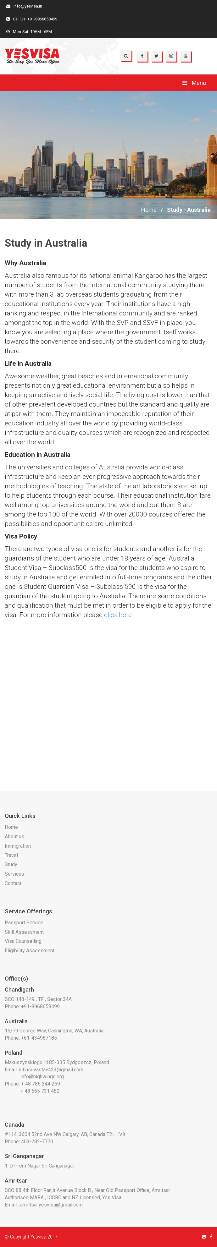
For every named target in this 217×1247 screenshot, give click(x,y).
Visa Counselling (23, 941)
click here (118, 615)
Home (149, 209)
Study (11, 864)
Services (14, 874)
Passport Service (24, 923)
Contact (13, 883)
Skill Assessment (24, 932)
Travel (11, 855)
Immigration (18, 846)
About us (14, 837)
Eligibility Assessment (29, 951)
